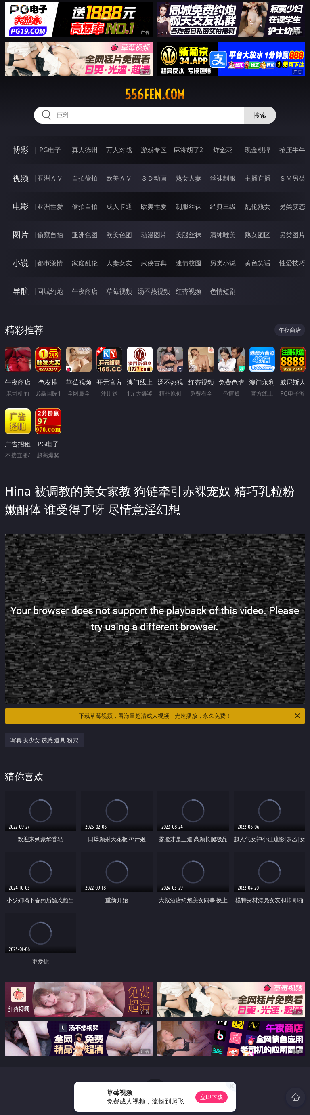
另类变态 (292, 206)
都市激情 (50, 263)
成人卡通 (119, 206)
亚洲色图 (85, 234)
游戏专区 (154, 149)
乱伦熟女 (257, 206)
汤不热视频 (154, 291)
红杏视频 (188, 291)
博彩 (21, 149)
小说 (21, 262)
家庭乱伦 (85, 263)
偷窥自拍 (50, 234)
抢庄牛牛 (292, 149)
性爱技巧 (292, 263)
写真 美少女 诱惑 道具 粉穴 (44, 740)
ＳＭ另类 (292, 178)
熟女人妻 (188, 178)
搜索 (259, 115)
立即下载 (211, 1097)
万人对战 (119, 149)
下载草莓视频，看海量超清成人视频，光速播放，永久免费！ (190, 716)
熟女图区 (257, 234)
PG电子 (50, 149)
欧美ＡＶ (119, 178)
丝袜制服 (223, 178)
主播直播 (257, 178)
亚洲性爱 (50, 206)
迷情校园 (188, 263)
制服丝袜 (188, 206)
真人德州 (85, 149)
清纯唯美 (223, 234)
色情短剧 (223, 291)
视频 (21, 178)
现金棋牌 (257, 149)
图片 (21, 234)
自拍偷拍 (85, 178)
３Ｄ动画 (154, 178)
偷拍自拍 (85, 206)
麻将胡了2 (188, 149)
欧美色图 (119, 234)
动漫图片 (154, 234)
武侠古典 (154, 263)
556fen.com (155, 94)
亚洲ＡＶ (50, 178)
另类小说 (223, 263)
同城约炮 (50, 291)
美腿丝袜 (188, 234)
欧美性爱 (154, 206)
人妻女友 (119, 263)
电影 (21, 206)
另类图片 (292, 234)
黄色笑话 (257, 263)
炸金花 (222, 149)
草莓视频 (119, 291)
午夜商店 (85, 291)
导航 (21, 291)
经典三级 (223, 206)
